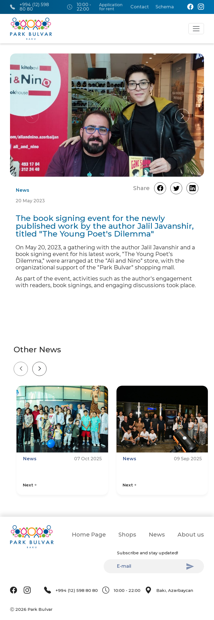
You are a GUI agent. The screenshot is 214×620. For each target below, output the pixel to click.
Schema (164, 7)
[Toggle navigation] (196, 28)
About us (190, 534)
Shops (127, 534)
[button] (182, 116)
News (157, 534)
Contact (139, 7)
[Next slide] (39, 369)
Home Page (89, 534)
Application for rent (111, 7)
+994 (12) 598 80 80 (29, 7)
